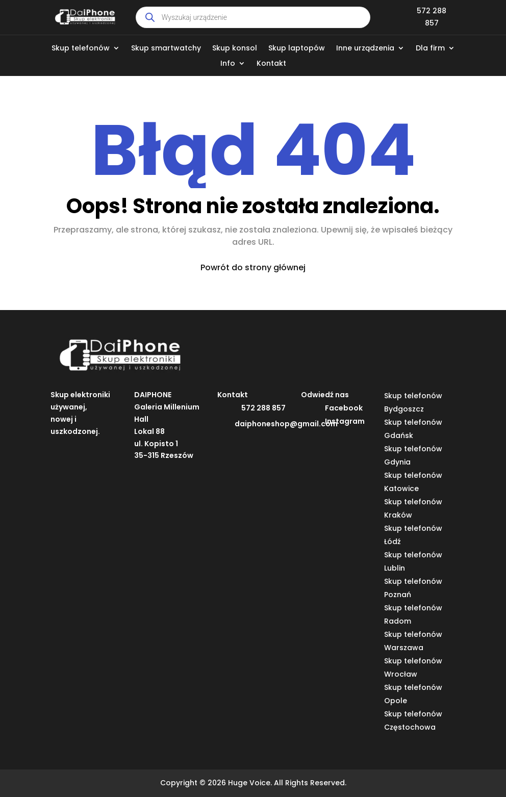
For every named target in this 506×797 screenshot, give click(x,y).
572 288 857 (263, 408)
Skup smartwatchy (166, 48)
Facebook (344, 408)
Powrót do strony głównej (253, 267)
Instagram (345, 421)
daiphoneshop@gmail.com (286, 424)
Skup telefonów (81, 48)
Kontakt (271, 64)
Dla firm (430, 48)
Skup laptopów (296, 48)
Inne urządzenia (365, 48)
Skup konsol (234, 48)
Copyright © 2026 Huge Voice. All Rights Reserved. (253, 783)
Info (227, 64)
